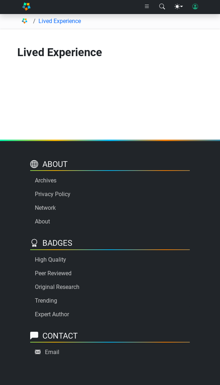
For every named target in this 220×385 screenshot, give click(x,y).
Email (52, 352)
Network (45, 207)
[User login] (195, 7)
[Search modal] (162, 7)
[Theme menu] (179, 7)
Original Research (57, 287)
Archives (45, 180)
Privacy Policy (52, 194)
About (42, 221)
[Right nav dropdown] (147, 7)
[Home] (26, 7)
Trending (46, 300)
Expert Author (52, 314)
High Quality (50, 259)
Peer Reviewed (53, 273)
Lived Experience (59, 21)
